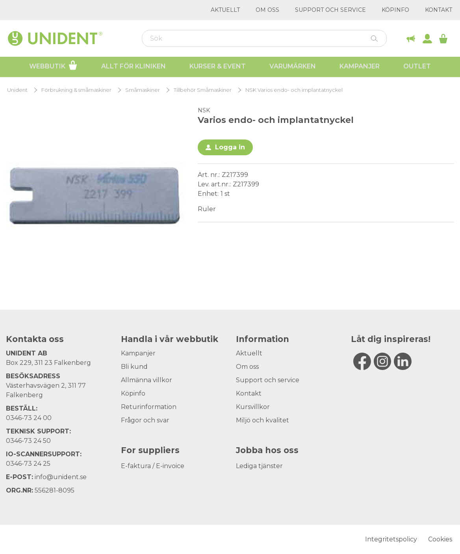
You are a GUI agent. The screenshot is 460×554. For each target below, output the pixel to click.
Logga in (230, 147)
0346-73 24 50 (28, 440)
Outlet (417, 67)
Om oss (267, 9)
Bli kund (134, 366)
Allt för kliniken (133, 67)
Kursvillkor (253, 407)
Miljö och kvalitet (262, 420)
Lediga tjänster (259, 466)
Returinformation (148, 407)
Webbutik (53, 66)
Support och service (330, 9)
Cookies (440, 539)
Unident (17, 90)
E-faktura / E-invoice (152, 466)
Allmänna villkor (146, 380)
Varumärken (292, 67)
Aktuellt (225, 9)
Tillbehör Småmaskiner (203, 90)
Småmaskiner (142, 90)
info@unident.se (61, 477)
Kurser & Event (217, 67)
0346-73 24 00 (29, 418)
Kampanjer (359, 67)
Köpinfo (395, 9)
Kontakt (438, 9)
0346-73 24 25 (28, 463)
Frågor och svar (145, 420)
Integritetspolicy (391, 539)
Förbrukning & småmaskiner (76, 90)
